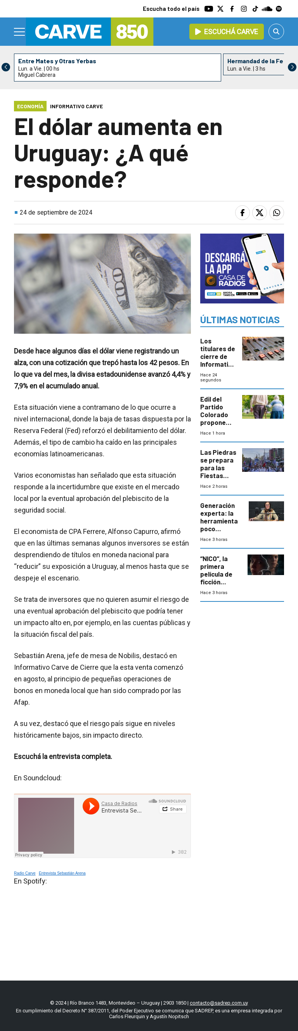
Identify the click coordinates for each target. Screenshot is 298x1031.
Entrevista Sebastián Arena (62, 873)
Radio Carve (25, 873)
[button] (292, 67)
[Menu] (20, 32)
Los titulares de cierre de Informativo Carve (217, 356)
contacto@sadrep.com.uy (219, 1003)
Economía (30, 106)
